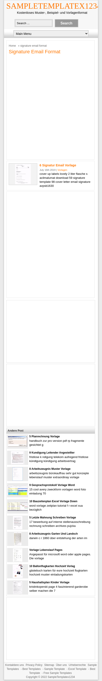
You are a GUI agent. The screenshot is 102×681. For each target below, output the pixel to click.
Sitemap (49, 665)
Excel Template (77, 669)
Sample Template (54, 669)
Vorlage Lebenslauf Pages (45, 550)
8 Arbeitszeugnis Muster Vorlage (50, 468)
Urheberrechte (77, 665)
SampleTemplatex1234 (53, 6)
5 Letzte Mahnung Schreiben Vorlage (52, 517)
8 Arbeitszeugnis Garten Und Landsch (53, 533)
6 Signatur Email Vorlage (58, 165)
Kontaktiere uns (14, 665)
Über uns (61, 665)
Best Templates (31, 669)
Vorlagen (62, 170)
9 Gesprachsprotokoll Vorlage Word (52, 485)
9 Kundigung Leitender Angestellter (52, 452)
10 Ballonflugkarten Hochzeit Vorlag (52, 566)
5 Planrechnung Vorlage (44, 436)
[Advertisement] (51, 106)
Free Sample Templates (58, 673)
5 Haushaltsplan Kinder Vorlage (49, 582)
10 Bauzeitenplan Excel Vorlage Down (53, 501)
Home (12, 45)
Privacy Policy (34, 665)
